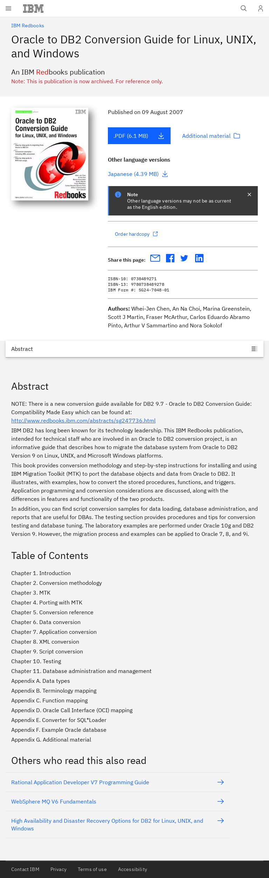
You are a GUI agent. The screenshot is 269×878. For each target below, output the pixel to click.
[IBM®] (33, 8)
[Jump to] (134, 348)
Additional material (211, 135)
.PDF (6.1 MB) (139, 135)
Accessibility (132, 869)
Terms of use (92, 869)
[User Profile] (260, 8)
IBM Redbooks (27, 25)
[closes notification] (249, 194)
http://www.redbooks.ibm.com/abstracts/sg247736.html (83, 420)
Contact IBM (25, 869)
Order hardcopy (136, 234)
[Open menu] (8, 8)
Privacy (58, 869)
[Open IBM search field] (243, 8)
